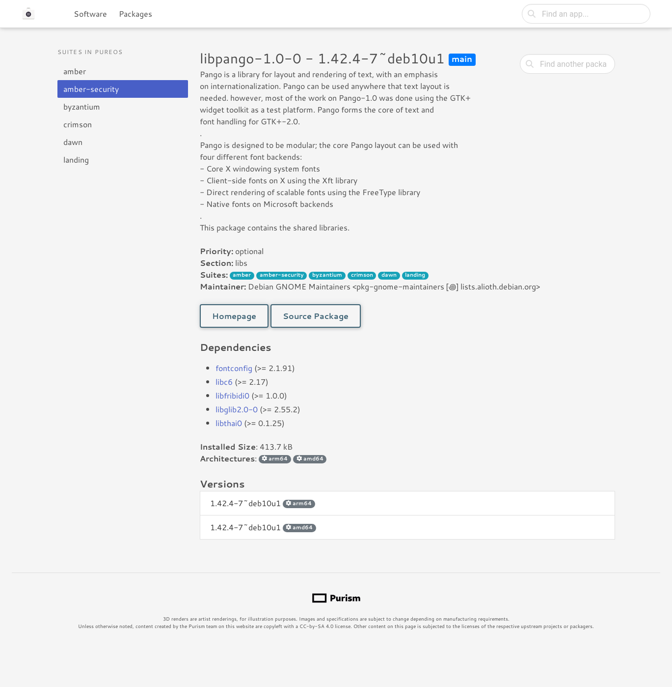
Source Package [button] (316, 315)
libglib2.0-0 (236, 409)
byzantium (81, 106)
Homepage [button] (234, 315)
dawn (72, 141)
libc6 (224, 381)
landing (76, 159)
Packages (135, 13)
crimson (77, 124)
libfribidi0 (232, 395)
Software (90, 13)
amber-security (91, 88)
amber (74, 71)
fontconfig (233, 367)
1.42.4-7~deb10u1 (262, 503)
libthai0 (228, 423)
